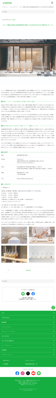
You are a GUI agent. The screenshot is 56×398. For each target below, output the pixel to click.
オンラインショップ (7, 354)
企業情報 (4, 350)
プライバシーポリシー (30, 360)
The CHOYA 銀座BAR (8, 341)
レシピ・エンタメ (6, 327)
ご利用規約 (5, 364)
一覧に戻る (28, 270)
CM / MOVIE (5, 336)
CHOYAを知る (5, 317)
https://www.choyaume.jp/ (25, 178)
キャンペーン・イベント (8, 331)
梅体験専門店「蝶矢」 (30, 364)
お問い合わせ (6, 360)
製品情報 (4, 322)
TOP (3, 313)
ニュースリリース (6, 345)
